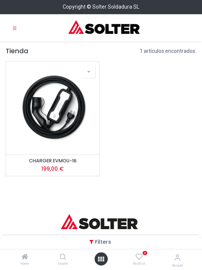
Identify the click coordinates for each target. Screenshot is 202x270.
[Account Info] (177, 257)
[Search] (62, 257)
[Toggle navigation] (15, 28)
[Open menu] (101, 259)
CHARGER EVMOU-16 (53, 161)
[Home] (24, 257)
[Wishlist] (139, 256)
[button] (89, 71)
